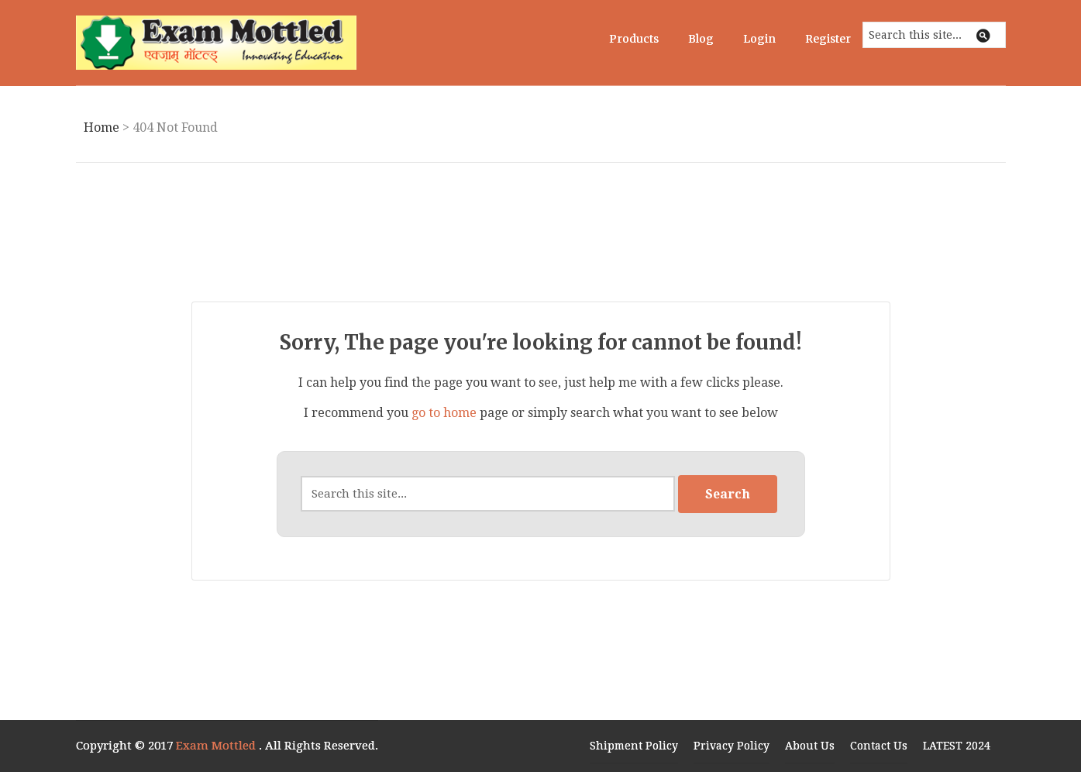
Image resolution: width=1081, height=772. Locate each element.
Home (101, 127)
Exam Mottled (217, 746)
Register (828, 39)
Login (759, 39)
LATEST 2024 (956, 745)
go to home (444, 412)
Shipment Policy (634, 745)
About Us (810, 745)
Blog (701, 39)
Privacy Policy (731, 745)
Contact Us (878, 745)
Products (634, 39)
